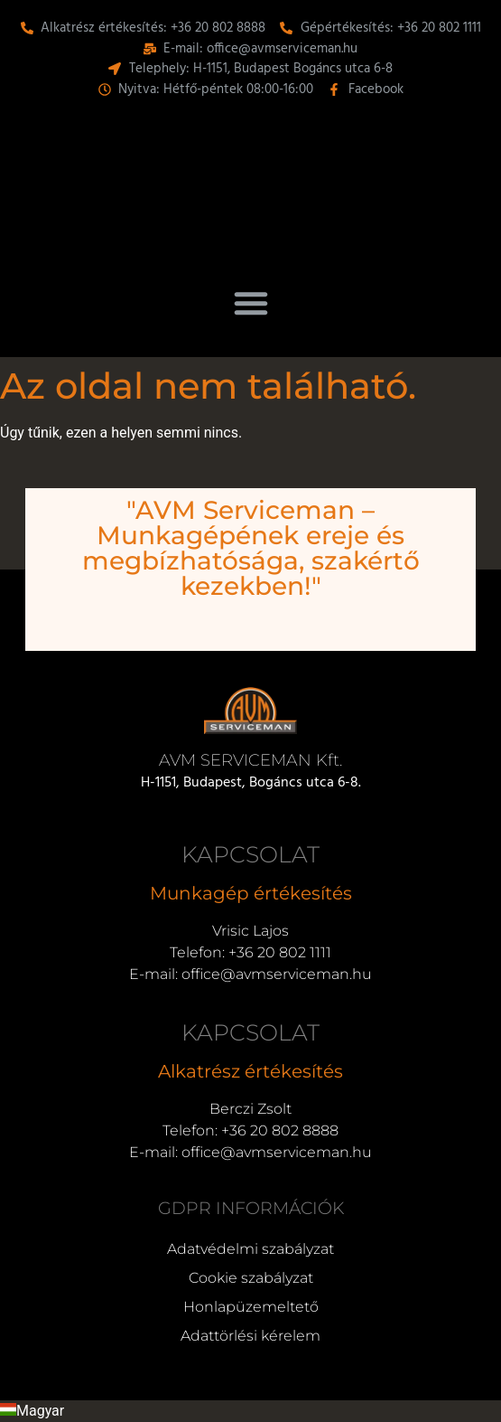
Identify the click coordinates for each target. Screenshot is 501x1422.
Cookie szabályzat (251, 1277)
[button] (251, 303)
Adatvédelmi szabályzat (250, 1248)
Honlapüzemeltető (251, 1306)
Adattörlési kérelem (250, 1335)
